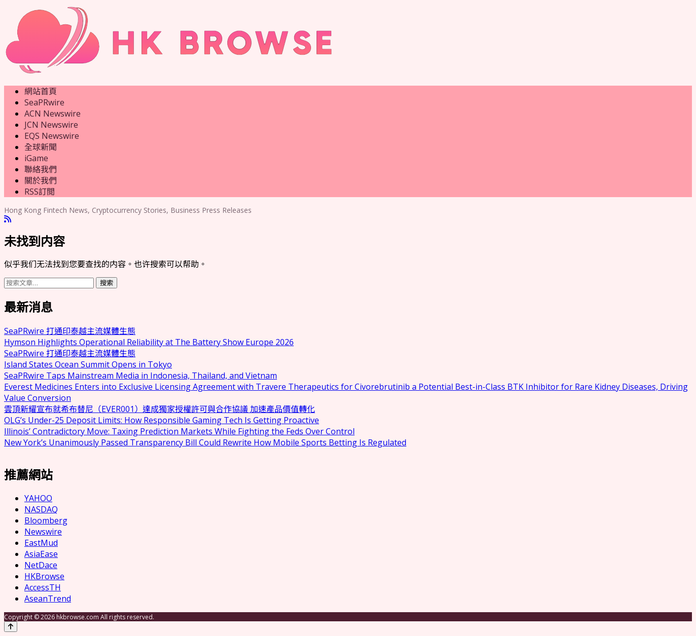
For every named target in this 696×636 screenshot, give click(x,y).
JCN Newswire (51, 124)
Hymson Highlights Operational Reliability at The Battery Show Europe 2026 (149, 342)
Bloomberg (45, 520)
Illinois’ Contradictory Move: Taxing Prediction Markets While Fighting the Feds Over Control (179, 431)
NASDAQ (41, 509)
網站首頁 (40, 91)
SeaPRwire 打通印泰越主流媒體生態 (69, 330)
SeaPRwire (44, 102)
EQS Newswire (51, 135)
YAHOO (38, 498)
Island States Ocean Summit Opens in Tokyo (88, 364)
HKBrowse (44, 576)
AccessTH (42, 587)
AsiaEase (41, 553)
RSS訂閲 (39, 191)
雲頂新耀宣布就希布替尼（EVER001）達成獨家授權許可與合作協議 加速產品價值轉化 (159, 409)
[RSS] (7, 219)
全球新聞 (40, 147)
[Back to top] (10, 626)
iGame (36, 158)
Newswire (43, 531)
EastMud (41, 542)
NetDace (40, 565)
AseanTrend (47, 598)
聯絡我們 (40, 169)
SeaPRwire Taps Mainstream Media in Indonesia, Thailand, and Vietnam (140, 375)
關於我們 (40, 180)
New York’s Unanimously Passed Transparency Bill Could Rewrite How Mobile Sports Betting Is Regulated (205, 442)
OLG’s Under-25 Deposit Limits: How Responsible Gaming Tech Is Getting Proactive (161, 420)
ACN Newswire (52, 113)
